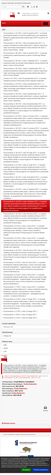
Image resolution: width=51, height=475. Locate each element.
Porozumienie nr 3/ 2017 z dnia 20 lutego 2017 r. (19, 317)
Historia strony (8, 423)
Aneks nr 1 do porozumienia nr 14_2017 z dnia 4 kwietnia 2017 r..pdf (23, 376)
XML (4, 345)
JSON (4, 348)
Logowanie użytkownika (7, 3)
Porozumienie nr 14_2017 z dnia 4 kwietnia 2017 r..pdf (19, 377)
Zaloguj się (6, 335)
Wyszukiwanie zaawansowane (23, 3)
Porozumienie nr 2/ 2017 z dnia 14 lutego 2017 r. (19, 311)
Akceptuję (26, 470)
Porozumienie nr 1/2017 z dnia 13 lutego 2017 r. (19, 314)
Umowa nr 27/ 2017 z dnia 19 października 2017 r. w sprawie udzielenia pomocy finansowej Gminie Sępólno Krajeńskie (23, 79)
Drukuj (45, 408)
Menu (4, 23)
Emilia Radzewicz (30, 384)
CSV (4, 351)
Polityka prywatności (41, 470)
